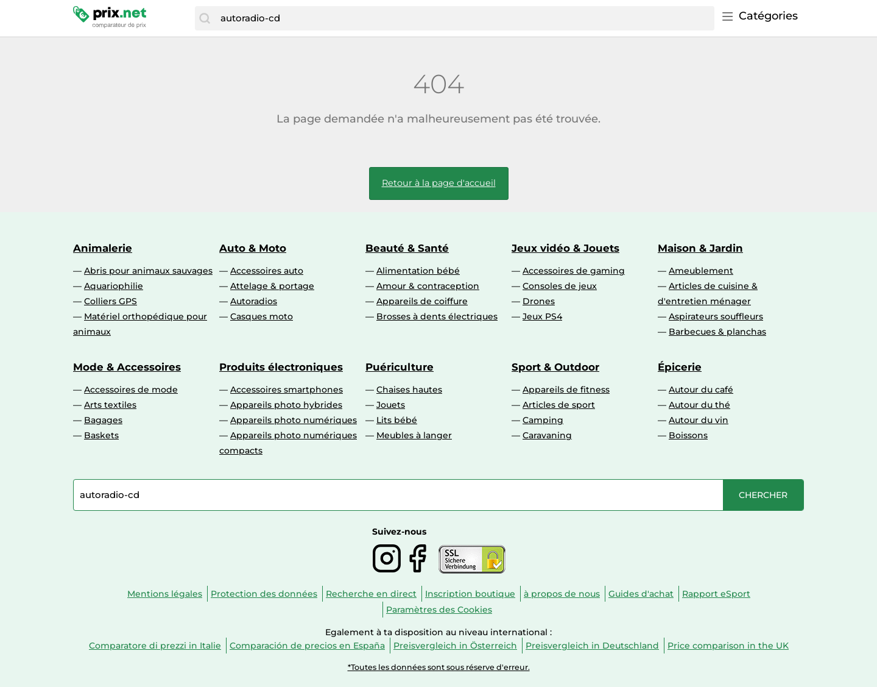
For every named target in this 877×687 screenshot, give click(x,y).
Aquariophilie (113, 285)
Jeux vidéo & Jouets (565, 248)
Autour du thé (699, 404)
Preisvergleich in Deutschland (592, 645)
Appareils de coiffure (422, 301)
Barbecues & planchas (717, 331)
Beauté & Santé (407, 248)
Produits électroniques (281, 367)
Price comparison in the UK (728, 645)
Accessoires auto (266, 270)
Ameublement (701, 270)
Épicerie (680, 367)
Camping (543, 420)
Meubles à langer (414, 435)
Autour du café (701, 389)
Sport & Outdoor (555, 367)
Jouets (390, 404)
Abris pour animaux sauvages (148, 270)
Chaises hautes (409, 389)
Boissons (688, 435)
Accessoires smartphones (286, 389)
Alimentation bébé (418, 270)
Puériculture (399, 367)
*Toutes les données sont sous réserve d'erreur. (439, 667)
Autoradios (253, 301)
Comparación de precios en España (307, 645)
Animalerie (102, 248)
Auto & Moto (252, 248)
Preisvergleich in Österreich (455, 645)
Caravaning (547, 435)
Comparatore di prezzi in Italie (155, 645)
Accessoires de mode (131, 389)
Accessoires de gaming (574, 270)
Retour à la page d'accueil (439, 182)
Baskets (101, 435)
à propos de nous (562, 593)
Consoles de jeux (560, 285)
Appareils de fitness (566, 389)
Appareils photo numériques (293, 420)
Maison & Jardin (700, 248)
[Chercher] (204, 18)
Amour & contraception (427, 285)
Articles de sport (559, 404)
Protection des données (264, 593)
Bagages (103, 420)
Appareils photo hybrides (286, 404)
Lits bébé (396, 420)
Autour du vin (698, 420)
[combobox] (464, 18)
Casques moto (261, 316)
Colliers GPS (110, 301)
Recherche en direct (371, 593)
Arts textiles (110, 404)
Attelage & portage (272, 285)
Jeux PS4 (542, 316)
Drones (539, 301)
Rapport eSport (716, 593)
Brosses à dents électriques (437, 316)
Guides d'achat (641, 593)
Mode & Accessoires (127, 367)
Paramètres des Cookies (439, 609)
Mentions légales (164, 593)
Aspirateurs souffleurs (716, 316)
